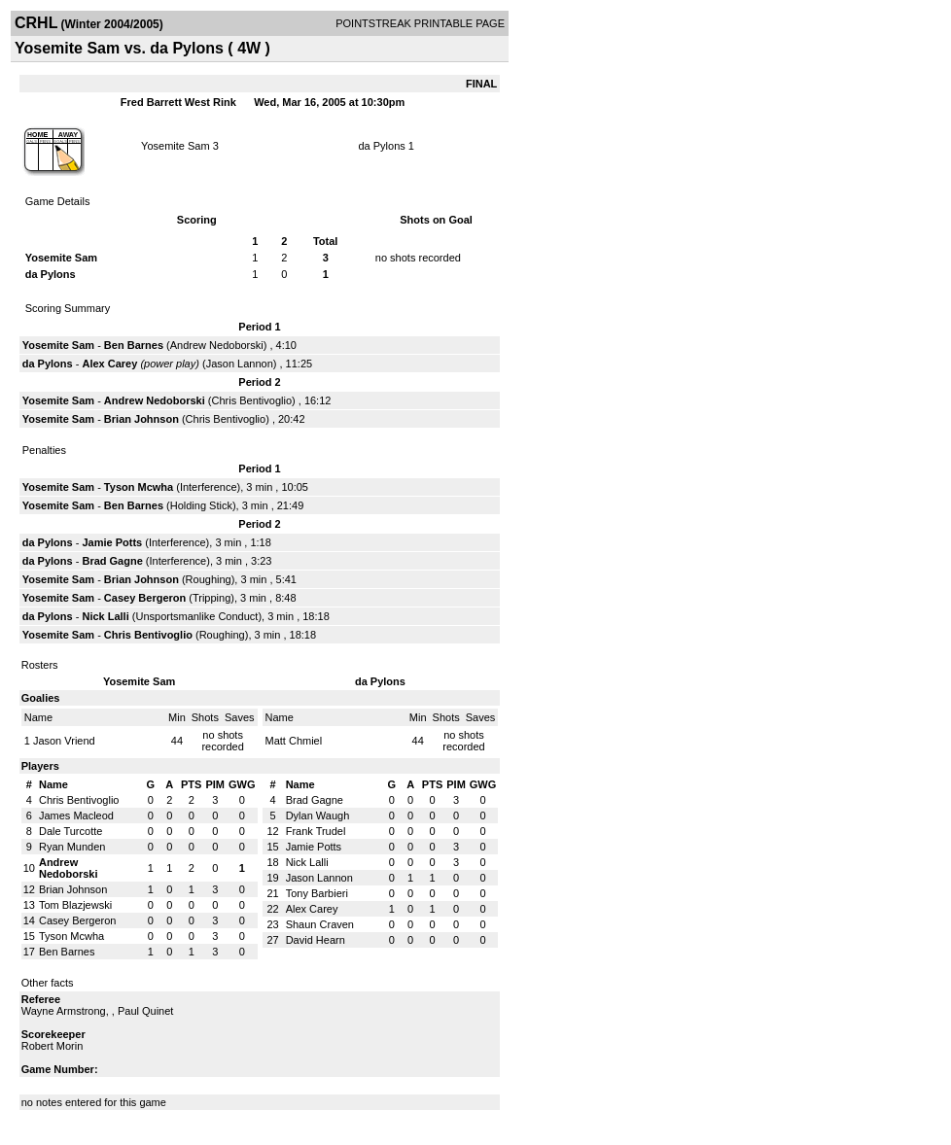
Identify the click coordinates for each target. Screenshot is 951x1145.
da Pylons (381, 146)
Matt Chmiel (294, 740)
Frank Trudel (316, 831)
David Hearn (315, 940)
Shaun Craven (320, 924)
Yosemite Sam (175, 146)
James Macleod (76, 815)
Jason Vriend (64, 740)
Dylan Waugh (318, 815)
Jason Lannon (239, 363)
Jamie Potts (112, 542)
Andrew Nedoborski (217, 345)
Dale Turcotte (70, 831)
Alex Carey (109, 363)
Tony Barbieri (317, 893)
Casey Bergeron (145, 598)
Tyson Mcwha (138, 487)
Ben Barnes (133, 345)
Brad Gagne (112, 561)
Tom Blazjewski (75, 905)
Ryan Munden (72, 846)
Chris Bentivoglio (252, 400)
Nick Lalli (105, 616)
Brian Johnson (141, 419)
